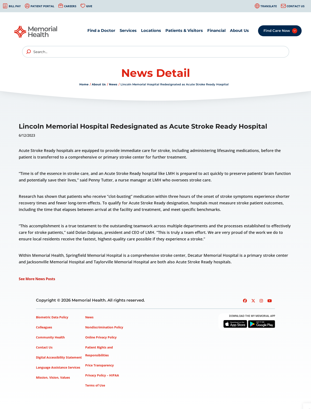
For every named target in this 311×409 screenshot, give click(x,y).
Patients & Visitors (184, 30)
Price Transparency (99, 365)
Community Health (50, 337)
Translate (268, 6)
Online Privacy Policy (101, 337)
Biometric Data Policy (52, 317)
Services (128, 30)
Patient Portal (42, 6)
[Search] (155, 52)
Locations (151, 30)
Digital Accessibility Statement (59, 357)
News (113, 84)
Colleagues (44, 327)
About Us (239, 30)
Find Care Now (276, 31)
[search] (28, 52)
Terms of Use (95, 385)
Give (89, 6)
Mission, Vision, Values (53, 377)
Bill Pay (15, 6)
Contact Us (295, 6)
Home (83, 84)
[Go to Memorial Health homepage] (36, 31)
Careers (70, 6)
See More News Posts (37, 278)
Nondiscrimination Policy (104, 327)
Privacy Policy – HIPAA (102, 375)
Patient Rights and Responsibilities (99, 351)
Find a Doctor (101, 30)
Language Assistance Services (58, 367)
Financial (216, 30)
